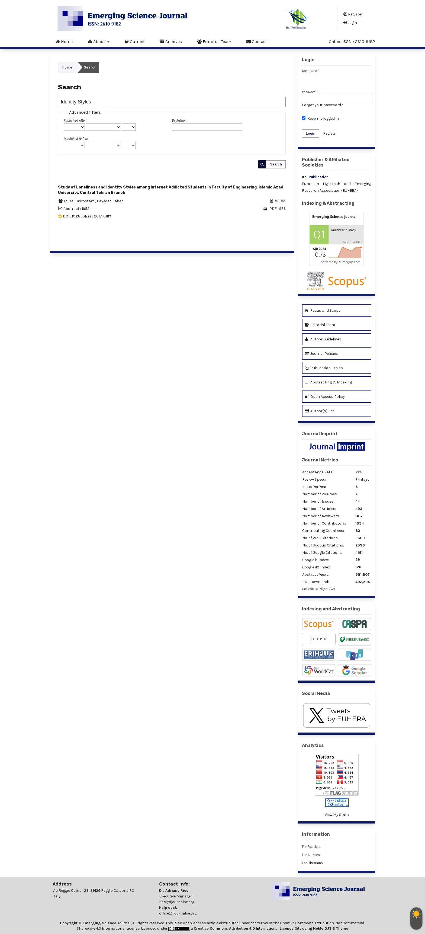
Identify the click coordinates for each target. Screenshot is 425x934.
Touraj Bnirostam (79, 201)
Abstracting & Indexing (328, 382)
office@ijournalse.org (178, 913)
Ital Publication (315, 177)
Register (353, 14)
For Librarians (312, 863)
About (97, 41)
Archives (171, 41)
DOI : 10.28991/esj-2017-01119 (87, 216)
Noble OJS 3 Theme (330, 928)
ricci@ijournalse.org (176, 902)
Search (276, 164)
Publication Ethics (324, 368)
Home (64, 41)
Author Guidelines (323, 339)
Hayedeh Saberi (110, 201)
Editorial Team (214, 41)
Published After (75, 120)
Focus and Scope (322, 310)
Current (135, 41)
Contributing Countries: (323, 530)
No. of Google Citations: (322, 552)
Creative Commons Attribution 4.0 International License (244, 928)
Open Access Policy (325, 396)
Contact (256, 41)
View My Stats (337, 814)
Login (350, 22)
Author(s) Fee (319, 411)
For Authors (311, 855)
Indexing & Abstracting (328, 203)
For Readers (311, 847)
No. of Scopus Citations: (323, 545)
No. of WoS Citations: (320, 538)
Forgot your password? (322, 105)
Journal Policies (321, 353)
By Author (179, 120)
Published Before (76, 139)
